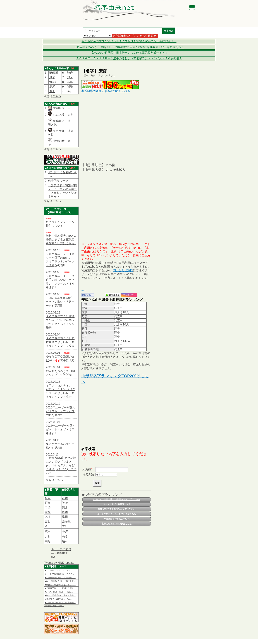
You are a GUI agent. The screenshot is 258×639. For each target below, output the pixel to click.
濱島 (70, 131)
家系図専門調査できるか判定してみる (105, 90)
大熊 (70, 114)
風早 (52, 77)
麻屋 (52, 86)
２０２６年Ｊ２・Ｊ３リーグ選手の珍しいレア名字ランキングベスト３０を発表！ (129, 58)
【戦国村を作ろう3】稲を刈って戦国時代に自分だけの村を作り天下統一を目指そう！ (129, 46)
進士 (52, 91)
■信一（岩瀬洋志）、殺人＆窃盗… (60, 595)
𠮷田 (70, 92)
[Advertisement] (116, 127)
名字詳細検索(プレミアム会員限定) (135, 35)
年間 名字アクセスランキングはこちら (116, 509)
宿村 (65, 541)
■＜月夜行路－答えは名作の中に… (60, 577)
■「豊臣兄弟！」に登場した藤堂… (60, 588)
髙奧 (70, 82)
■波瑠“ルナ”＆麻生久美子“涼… (58, 599)
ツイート (87, 291)
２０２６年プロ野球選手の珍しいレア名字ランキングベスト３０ (60, 320)
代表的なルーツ (58, 180)
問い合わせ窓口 (123, 270)
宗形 (48, 541)
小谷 (65, 498)
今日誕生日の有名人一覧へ (117, 519)
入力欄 (86, 469)
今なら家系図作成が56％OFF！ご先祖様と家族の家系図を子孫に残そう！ (129, 41)
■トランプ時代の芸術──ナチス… (59, 574)
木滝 (48, 516)
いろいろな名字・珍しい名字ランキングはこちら (116, 499)
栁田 (65, 516)
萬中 (48, 531)
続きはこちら (54, 479)
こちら (56, 96)
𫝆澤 (65, 531)
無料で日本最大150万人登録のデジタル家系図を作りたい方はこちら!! (61, 239)
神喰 (65, 502)
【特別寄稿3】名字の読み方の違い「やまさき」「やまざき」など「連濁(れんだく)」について (61, 465)
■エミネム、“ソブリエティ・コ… (59, 570)
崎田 (70, 121)
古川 (48, 536)
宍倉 (65, 507)
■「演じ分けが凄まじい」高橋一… (60, 602)
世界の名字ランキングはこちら (117, 523)
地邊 (70, 72)
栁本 (65, 512)
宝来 (48, 512)
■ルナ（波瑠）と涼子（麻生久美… (60, 581)
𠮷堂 (65, 536)
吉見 (48, 521)
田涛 (48, 507)
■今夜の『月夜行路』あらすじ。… (60, 585)
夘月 (70, 77)
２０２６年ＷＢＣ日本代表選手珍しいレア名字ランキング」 (60, 342)
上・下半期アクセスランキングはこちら (116, 514)
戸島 (48, 502)
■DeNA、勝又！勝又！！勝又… (59, 592)
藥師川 (53, 72)
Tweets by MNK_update (59, 562)
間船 (70, 86)
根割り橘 (58, 107)
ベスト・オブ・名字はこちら (117, 504)
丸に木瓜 (56, 114)
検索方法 (88, 474)
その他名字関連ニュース (54, 606)
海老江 (53, 82)
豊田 (48, 526)
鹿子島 (66, 521)
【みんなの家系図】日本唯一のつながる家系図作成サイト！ (129, 52)
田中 (70, 107)
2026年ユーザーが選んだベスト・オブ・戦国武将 (60, 411)
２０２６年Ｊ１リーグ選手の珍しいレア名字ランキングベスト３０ (60, 280)
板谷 (48, 498)
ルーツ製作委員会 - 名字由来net (61, 553)
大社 (65, 526)
